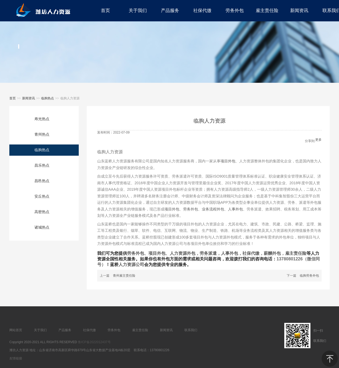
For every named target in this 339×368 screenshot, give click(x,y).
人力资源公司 (131, 264)
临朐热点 (47, 98)
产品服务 (64, 330)
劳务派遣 (208, 253)
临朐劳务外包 (309, 275)
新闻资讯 (28, 98)
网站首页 (15, 330)
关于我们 (40, 330)
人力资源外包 (182, 253)
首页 (12, 98)
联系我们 (190, 330)
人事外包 (235, 209)
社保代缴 (250, 253)
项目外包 (227, 161)
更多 (318, 140)
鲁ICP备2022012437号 (94, 342)
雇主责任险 (295, 253)
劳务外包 (190, 209)
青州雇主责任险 (124, 275)
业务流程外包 (213, 209)
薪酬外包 (272, 253)
